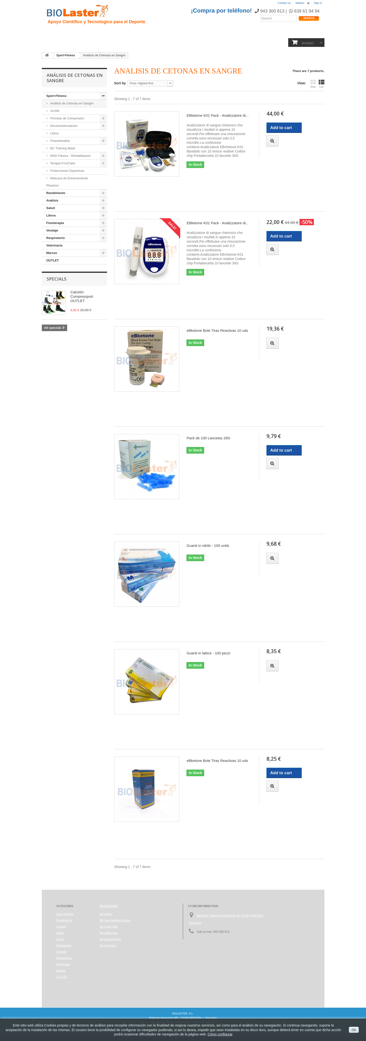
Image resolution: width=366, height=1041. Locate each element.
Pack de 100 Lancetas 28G (208, 438)
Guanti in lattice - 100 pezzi (208, 653)
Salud (112, 42)
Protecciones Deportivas (67, 171)
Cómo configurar (220, 1034)
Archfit (54, 111)
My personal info (110, 939)
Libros (148, 42)
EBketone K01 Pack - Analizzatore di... (218, 115)
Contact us (284, 2)
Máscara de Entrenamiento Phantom (67, 181)
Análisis (129, 42)
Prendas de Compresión (67, 118)
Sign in (318, 2)
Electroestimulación (64, 126)
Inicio (53, 31)
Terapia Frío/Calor (63, 163)
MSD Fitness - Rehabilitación (70, 156)
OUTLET (286, 42)
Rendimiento (164, 31)
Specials (56, 279)
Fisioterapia (170, 42)
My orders (106, 914)
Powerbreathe (60, 141)
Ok (354, 1030)
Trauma (119, 31)
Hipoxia (100, 31)
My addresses (109, 933)
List (321, 83)
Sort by (120, 83)
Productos (227, 31)
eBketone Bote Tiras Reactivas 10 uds (217, 330)
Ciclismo (139, 31)
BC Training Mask (62, 148)
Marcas (266, 42)
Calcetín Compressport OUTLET (82, 296)
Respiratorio (218, 42)
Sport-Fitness (60, 42)
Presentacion (75, 31)
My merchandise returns (115, 920)
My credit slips (109, 926)
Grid (313, 83)
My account (109, 906)
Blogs (206, 31)
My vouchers (108, 945)
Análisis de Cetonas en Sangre (71, 103)
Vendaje (194, 42)
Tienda (306, 32)
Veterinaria (244, 42)
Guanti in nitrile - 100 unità (208, 545)
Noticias (188, 31)
